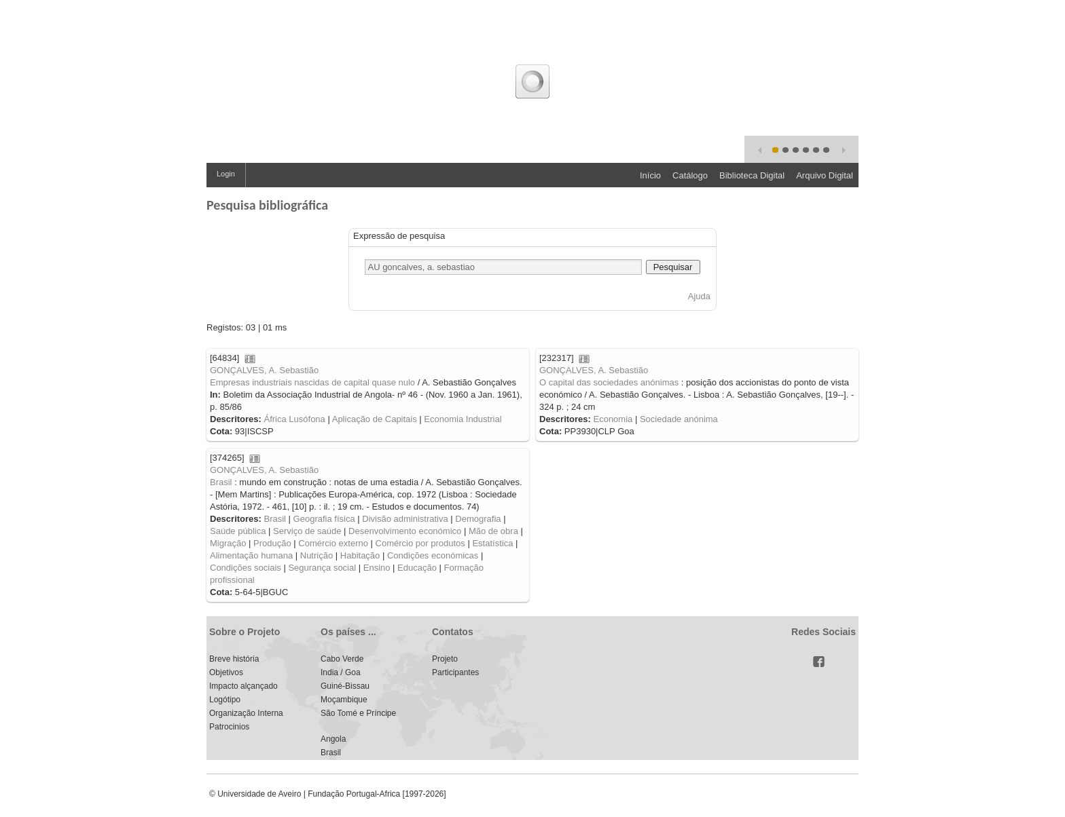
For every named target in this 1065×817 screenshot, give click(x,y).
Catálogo (690, 175)
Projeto (445, 659)
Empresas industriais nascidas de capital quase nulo (312, 382)
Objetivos (226, 672)
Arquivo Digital (824, 175)
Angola (333, 739)
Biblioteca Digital (751, 175)
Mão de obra (493, 531)
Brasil (221, 482)
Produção (272, 543)
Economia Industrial (462, 419)
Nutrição (316, 555)
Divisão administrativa (405, 519)
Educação (417, 568)
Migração (228, 543)
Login (226, 174)
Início (650, 175)
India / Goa (341, 672)
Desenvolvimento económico (404, 531)
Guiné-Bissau (345, 686)
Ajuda (699, 296)
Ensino (377, 568)
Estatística (492, 543)
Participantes (455, 672)
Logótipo (224, 699)
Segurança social (322, 568)
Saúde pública (238, 531)
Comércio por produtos (420, 543)
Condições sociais (245, 568)
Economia (612, 419)
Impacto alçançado (243, 686)
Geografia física (324, 519)
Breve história (234, 659)
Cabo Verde (342, 659)
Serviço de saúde (307, 531)
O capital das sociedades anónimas (609, 382)
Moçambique (344, 699)
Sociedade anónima (679, 419)
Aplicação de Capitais (374, 419)
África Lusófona (294, 419)
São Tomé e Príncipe (358, 713)
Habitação (360, 555)
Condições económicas (432, 555)
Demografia (478, 519)
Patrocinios (229, 727)
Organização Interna (246, 713)
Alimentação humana (251, 555)
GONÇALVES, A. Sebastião (264, 370)
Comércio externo (333, 543)
